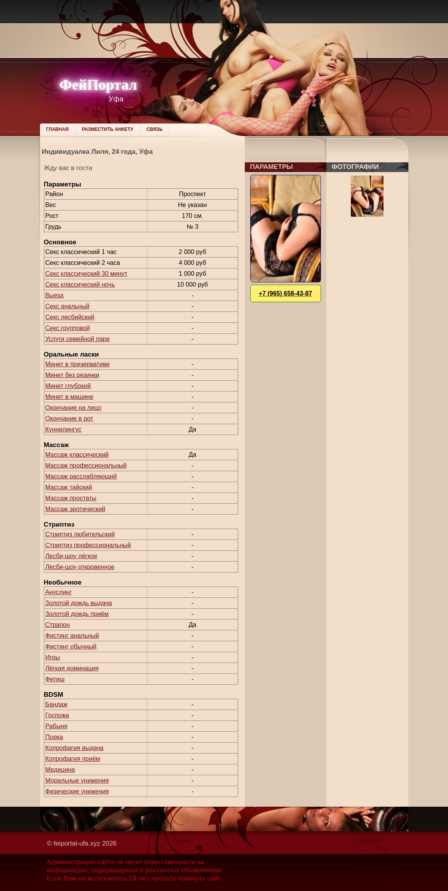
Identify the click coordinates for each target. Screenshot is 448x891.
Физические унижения (77, 791)
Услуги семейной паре (77, 339)
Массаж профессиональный (86, 465)
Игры (52, 657)
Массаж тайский (68, 487)
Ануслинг (58, 592)
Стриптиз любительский (80, 534)
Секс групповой (67, 328)
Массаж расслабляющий (81, 476)
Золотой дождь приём (77, 614)
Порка (54, 737)
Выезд (54, 295)
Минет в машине (69, 396)
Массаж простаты (70, 498)
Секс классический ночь (80, 284)
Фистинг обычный (71, 646)
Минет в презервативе (77, 364)
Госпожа (57, 715)
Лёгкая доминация (72, 668)
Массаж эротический (75, 509)
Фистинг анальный (72, 635)
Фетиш (55, 679)
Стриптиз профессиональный (88, 545)
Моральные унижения (77, 780)
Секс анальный (67, 306)
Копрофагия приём (72, 758)
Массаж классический (77, 454)
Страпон (57, 624)
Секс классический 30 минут (86, 273)
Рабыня (56, 726)
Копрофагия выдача (74, 748)
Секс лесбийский (69, 317)
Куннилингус (63, 429)
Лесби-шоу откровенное (80, 567)
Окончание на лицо (73, 407)
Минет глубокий (68, 386)
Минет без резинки (72, 375)
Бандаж (56, 704)
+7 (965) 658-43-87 (285, 293)
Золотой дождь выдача (78, 603)
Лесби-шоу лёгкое (71, 556)
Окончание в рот (69, 418)
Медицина (60, 769)
